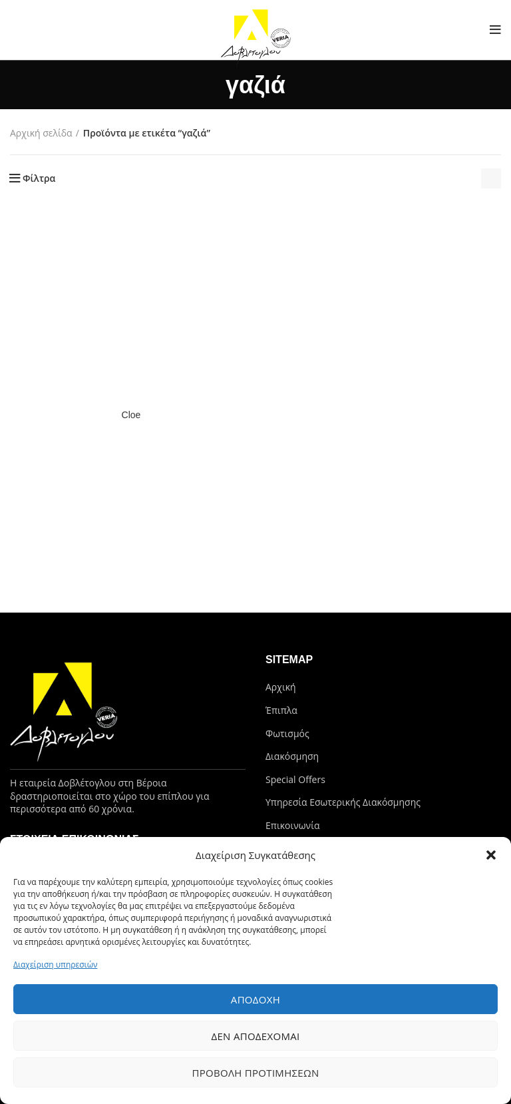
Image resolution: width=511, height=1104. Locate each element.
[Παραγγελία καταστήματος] (491, 178)
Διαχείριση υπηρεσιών (55, 964)
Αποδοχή (255, 999)
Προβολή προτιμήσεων (255, 1072)
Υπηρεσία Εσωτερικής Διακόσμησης (343, 802)
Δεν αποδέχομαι (255, 1036)
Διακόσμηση (292, 756)
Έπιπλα (281, 710)
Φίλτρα (39, 178)
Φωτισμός (287, 733)
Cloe (131, 415)
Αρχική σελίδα (41, 133)
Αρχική (280, 687)
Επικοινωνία (292, 825)
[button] (491, 855)
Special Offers (295, 779)
